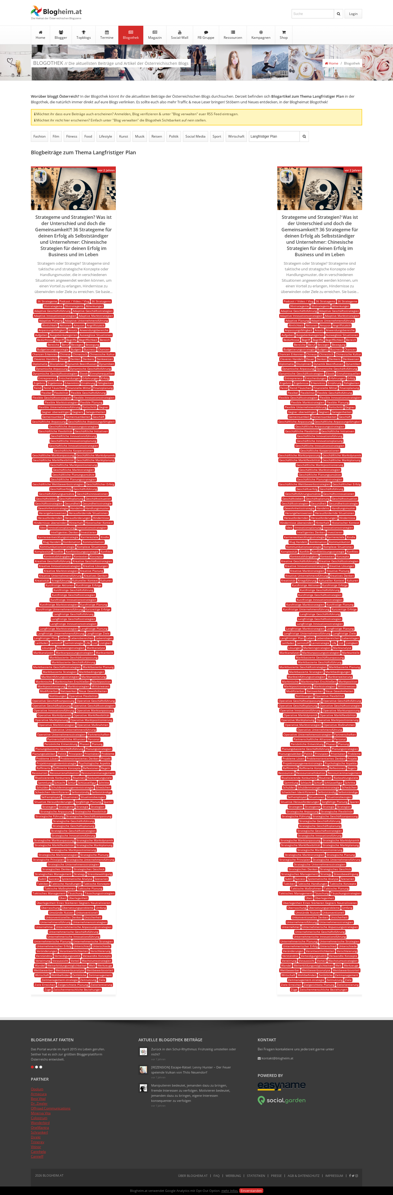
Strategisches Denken (56, 869)
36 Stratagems (101, 301)
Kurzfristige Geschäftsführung (73, 590)
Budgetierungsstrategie (53, 349)
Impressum (334, 1175)
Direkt (35, 1137)
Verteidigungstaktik (67, 956)
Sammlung (45, 782)
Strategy (79, 874)
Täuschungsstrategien (99, 893)
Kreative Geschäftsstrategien (92, 561)
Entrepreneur (47, 378)
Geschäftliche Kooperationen (73, 450)
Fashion (39, 136)
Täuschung (75, 893)
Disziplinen (57, 364)
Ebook (84, 373)
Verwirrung (42, 961)
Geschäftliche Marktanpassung (53, 455)
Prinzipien (75, 754)
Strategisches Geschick (89, 869)
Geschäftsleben (46, 499)
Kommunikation (93, 542)
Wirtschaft (236, 136)
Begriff (59, 340)
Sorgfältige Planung (88, 802)
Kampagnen (260, 35)
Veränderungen (47, 951)
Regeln (105, 768)
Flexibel (46, 393)
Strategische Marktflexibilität (54, 845)
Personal (94, 739)
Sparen (108, 802)
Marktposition (101, 681)
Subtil (42, 879)
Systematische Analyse (76, 879)
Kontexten (81, 556)
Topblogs (83, 35)
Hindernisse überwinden (50, 523)
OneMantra (40, 1127)
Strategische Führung (49, 816)
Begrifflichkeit (88, 340)
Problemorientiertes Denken (79, 758)
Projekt (106, 758)
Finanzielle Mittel (79, 388)
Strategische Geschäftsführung (73, 821)
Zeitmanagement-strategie (60, 980)
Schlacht (59, 782)
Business (90, 349)
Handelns (76, 508)
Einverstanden (251, 1190)
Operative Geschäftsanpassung (53, 701)
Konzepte (96, 556)
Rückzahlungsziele (99, 778)
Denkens (88, 359)
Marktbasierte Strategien (60, 672)
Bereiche (53, 345)
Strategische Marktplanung (94, 845)
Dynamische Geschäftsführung (90, 369)
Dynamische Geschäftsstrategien (55, 373)
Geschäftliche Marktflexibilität (53, 460)
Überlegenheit (78, 898)
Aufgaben (41, 335)
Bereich (105, 340)
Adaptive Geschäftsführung (52, 311)
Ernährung (88, 383)
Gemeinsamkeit (52, 417)
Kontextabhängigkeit (58, 556)
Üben (62, 898)
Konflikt (58, 551)
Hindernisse (101, 518)
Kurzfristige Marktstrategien (59, 604)
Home (40, 35)
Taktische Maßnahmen (59, 888)
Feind (37, 388)
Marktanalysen (43, 653)
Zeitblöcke (79, 975)
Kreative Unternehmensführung (60, 576)
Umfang (101, 908)
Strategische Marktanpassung (54, 840)
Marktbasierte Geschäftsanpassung (73, 657)
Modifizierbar (49, 691)
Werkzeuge (104, 965)
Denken (75, 359)
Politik (173, 136)
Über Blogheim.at (193, 1175)
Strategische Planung (94, 855)
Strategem (49, 807)
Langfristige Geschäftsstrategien (73, 619)
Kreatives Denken (96, 576)
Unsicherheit (92, 917)
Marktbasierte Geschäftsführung (73, 662)
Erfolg (105, 378)
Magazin (155, 35)
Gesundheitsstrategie (97, 503)
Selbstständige (102, 792)
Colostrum (39, 1117)
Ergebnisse (55, 383)
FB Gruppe (206, 35)
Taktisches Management (49, 893)
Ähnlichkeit (49, 325)
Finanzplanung (103, 388)
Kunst (123, 136)
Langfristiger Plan (45, 638)
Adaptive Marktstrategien (95, 316)
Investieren (88, 532)
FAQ (216, 1175)
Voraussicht (60, 961)
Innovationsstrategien (92, 527)
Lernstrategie (74, 643)
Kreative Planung (91, 571)
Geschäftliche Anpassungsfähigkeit (91, 422)
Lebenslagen (104, 638)
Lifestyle (105, 136)
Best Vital (38, 1098)
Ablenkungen (94, 306)
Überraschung (50, 908)
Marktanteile (104, 653)
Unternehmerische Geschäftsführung (73, 932)
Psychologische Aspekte (94, 763)
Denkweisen (105, 359)
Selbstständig (80, 792)
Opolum (37, 1089)
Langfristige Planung (93, 628)
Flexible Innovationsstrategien (93, 397)
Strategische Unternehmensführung (90, 859)
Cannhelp (38, 1151)
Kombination (71, 542)
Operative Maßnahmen (92, 725)
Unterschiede (101, 946)
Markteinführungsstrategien (60, 677)
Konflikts (106, 551)
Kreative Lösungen (95, 566)
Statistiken (256, 1175)
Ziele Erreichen (45, 985)
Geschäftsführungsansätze (56, 494)
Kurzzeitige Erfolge (97, 609)
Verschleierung (100, 951)
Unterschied (82, 946)
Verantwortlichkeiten (73, 951)
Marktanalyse (96, 648)
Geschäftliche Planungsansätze (73, 474)
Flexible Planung (91, 402)
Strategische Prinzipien (48, 859)
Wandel (40, 965)
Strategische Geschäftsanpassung (88, 816)
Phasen (84, 744)
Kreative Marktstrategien (61, 571)
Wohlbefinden (60, 975)
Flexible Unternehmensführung (59, 407)
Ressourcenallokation (64, 773)
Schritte (104, 782)
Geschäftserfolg (60, 489)
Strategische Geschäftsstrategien (73, 831)
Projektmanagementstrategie (56, 763)
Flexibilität (61, 393)
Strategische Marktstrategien (58, 855)
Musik (139, 136)
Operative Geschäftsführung (96, 701)
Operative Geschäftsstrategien (94, 705)
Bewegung (92, 345)
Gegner (103, 407)
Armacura (39, 1093)
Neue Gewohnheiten (93, 691)
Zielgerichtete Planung (72, 985)
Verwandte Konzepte (97, 956)
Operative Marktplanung (51, 720)
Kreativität (42, 580)
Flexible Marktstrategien (61, 402)
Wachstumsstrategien (96, 961)
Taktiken (43, 884)
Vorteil (75, 961)
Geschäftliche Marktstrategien (73, 470)
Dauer (64, 359)
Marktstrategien (78, 686)
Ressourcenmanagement (98, 773)
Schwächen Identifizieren (52, 792)
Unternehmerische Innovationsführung (73, 937)
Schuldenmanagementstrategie (72, 787)
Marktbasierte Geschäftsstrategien (56, 667)
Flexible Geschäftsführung (88, 393)
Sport (217, 136)
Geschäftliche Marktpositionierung (73, 465)
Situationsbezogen (92, 797)
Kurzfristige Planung (93, 604)
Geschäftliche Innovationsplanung (73, 441)
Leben (64, 638)
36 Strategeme (47, 301)
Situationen (70, 797)
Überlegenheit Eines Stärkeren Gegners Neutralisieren (73, 903)
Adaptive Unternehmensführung (86, 320)
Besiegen (77, 345)
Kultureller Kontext (85, 580)
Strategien (97, 807)
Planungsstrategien (99, 749)
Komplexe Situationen (92, 547)
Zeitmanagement (100, 975)
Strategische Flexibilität (90, 811)
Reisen (156, 136)
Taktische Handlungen (66, 884)
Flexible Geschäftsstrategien (52, 397)
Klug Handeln (52, 542)
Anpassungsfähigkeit (52, 330)
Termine (107, 35)
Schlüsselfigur (87, 782)
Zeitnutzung (88, 980)
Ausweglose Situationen (96, 335)
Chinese (65, 354)
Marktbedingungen (91, 672)
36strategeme (53, 306)
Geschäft (98, 417)
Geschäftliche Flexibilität (55, 431)
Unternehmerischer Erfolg (54, 946)
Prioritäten (91, 754)
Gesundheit (72, 503)
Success (54, 879)
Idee (43, 527)
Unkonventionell (87, 912)
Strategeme (66, 807)
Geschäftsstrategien (48, 503)
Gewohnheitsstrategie (53, 508)
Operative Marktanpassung (94, 710)
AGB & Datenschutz (303, 1175)
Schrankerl (39, 1132)
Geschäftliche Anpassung (49, 422)
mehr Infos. (229, 1190)
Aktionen (65, 325)
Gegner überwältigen (56, 412)
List (94, 643)
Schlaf (72, 782)
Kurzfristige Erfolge (88, 585)
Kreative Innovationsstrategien (60, 566)
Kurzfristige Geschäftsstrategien (73, 595)
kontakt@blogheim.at (275, 1058)
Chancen (104, 349)
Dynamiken (106, 364)
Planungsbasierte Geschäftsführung (59, 749)
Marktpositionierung (51, 686)
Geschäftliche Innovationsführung (73, 436)
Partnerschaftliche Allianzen (66, 739)
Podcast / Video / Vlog (74, 301)
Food (88, 136)
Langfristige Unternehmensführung (60, 633)
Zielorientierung (101, 985)
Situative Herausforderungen (53, 802)
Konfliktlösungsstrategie (82, 551)
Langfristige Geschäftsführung (73, 614)
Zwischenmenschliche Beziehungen (77, 989)
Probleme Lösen (47, 758)
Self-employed (50, 797)
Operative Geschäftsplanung (51, 705)
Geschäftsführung (85, 489)
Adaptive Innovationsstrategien (55, 316)
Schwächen (102, 787)
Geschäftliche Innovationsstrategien (73, 446)
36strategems (74, 306)
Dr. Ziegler (39, 1103)
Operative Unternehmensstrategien (61, 734)
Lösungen (48, 648)
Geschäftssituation (98, 499)
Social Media (195, 136)
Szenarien (101, 879)
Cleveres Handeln (45, 359)
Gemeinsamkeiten (78, 417)
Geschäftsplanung (71, 499)
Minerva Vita (41, 1113)
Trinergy (37, 1142)
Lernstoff (56, 643)
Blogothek (131, 35)
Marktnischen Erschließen (72, 681)
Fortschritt (89, 407)
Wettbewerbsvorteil (99, 970)
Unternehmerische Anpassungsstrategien (84, 927)
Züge (47, 989)
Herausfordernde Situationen (88, 513)
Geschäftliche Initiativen (91, 431)
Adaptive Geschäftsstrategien (93, 311)
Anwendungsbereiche (94, 330)
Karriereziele (89, 537)
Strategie (82, 807)
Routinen (79, 778)
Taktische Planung (90, 888)
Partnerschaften (99, 734)
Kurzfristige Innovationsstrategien (73, 600)
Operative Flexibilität (83, 696)
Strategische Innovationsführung (73, 835)
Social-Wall (179, 35)
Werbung (233, 1175)
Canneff (37, 1156)
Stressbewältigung (99, 874)
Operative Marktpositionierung (91, 720)
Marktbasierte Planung (98, 667)
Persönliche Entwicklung (60, 744)
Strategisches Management (53, 874)
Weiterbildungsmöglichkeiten (67, 965)
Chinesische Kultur (102, 354)
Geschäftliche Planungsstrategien (73, 479)
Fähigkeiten (105, 383)
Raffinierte (44, 768)
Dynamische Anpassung (52, 369)
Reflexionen (91, 768)
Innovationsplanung (61, 527)
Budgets (76, 349)
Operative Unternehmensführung (73, 730)
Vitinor (36, 1146)
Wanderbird (40, 1122)
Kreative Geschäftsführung (53, 561)
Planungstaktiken (43, 754)
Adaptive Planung (51, 320)
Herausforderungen (78, 518)
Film (56, 136)
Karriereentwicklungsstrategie (58, 537)
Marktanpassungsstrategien (74, 653)
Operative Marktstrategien (57, 725)
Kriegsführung (61, 580)
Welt (92, 965)
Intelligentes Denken (65, 532)
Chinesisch (80, 354)
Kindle (105, 537)
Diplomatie (40, 364)
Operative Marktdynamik (54, 715)
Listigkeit (105, 643)
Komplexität (43, 551)
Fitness (71, 136)
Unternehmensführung (55, 922)
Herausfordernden (50, 518)
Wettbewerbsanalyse (69, 970)
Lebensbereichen (81, 638)
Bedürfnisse (45, 340)
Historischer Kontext (99, 523)
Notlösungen (58, 696)
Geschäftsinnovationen (92, 494)
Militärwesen (100, 686)
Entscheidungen (69, 378)
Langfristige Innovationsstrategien (73, 624)
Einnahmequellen (102, 373)
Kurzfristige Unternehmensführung (60, 609)
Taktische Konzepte (96, 884)
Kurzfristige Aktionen (60, 585)
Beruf (65, 345)
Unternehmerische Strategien (93, 941)
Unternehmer (44, 927)
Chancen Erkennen (44, 354)
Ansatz (72, 330)
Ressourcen (233, 35)
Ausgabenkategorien (63, 335)
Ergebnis (39, 383)
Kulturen (106, 580)
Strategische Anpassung (56, 811)
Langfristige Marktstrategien (59, 628)
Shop (284, 35)
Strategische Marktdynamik (94, 840)
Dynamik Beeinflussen (82, 364)
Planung (97, 744)
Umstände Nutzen (61, 912)
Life (87, 643)
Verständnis (44, 956)
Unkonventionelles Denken (64, 917)
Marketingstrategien (70, 648)
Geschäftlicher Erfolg (100, 484)
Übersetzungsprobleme (77, 908)
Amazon (79, 325)
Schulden (43, 787)
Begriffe (71, 340)
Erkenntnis (72, 383)
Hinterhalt (76, 523)
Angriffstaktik (95, 325)
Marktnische (44, 681)
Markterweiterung (93, 677)
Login (353, 13)
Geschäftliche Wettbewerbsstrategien (58, 484)
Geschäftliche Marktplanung (95, 460)
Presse (276, 1175)
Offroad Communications (51, 1108)
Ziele (102, 980)
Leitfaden (41, 643)
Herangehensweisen (52, 513)
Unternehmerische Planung (52, 941)
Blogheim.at (56, 11)
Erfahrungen (90, 378)
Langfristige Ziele (98, 633)
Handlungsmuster (97, 508)
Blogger (61, 35)
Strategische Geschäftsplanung (73, 826)
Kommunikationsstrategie (57, 547)
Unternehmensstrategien (90, 922)
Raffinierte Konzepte (67, 768)
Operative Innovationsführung (54, 710)
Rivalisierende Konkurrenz (53, 778)
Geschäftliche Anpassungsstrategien (73, 426)
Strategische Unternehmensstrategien (73, 864)
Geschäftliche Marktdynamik (95, 455)
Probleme (107, 754)
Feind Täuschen (54, 388)
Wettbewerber (43, 970)
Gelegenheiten (95, 412)
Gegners (77, 412)
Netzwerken (68, 691)
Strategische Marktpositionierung (73, 850)
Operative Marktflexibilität (91, 715)
